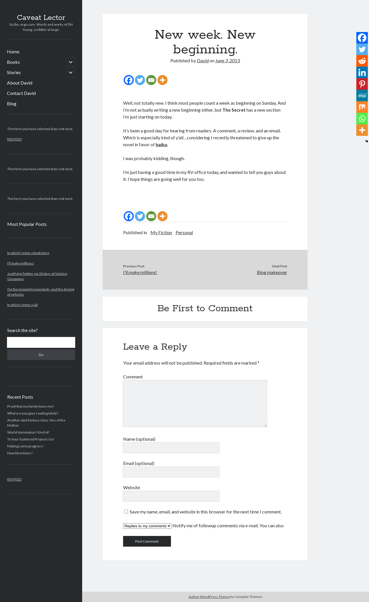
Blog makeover (272, 272)
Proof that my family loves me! (30, 406)
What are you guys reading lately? (32, 413)
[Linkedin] (362, 72)
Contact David (21, 93)
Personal (184, 232)
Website (131, 487)
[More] (162, 80)
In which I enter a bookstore (28, 253)
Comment (133, 376)
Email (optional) (138, 463)
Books (13, 62)
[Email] (151, 80)
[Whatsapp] (362, 118)
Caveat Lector (41, 17)
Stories (14, 72)
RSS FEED (14, 139)
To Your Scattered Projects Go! (30, 439)
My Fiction (161, 232)
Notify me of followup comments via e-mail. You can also (203, 526)
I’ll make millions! (140, 272)
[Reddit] (362, 61)
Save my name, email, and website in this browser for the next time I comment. (206, 511)
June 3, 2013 (227, 60)
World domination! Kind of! (28, 432)
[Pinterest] (362, 84)
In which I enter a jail (22, 305)
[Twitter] (140, 80)
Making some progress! (25, 446)
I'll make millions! (20, 263)
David (203, 60)
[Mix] (362, 107)
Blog (11, 103)
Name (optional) (139, 439)
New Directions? (20, 453)
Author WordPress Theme (209, 597)
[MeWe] (362, 95)
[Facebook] (129, 80)
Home (13, 51)
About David (19, 82)
